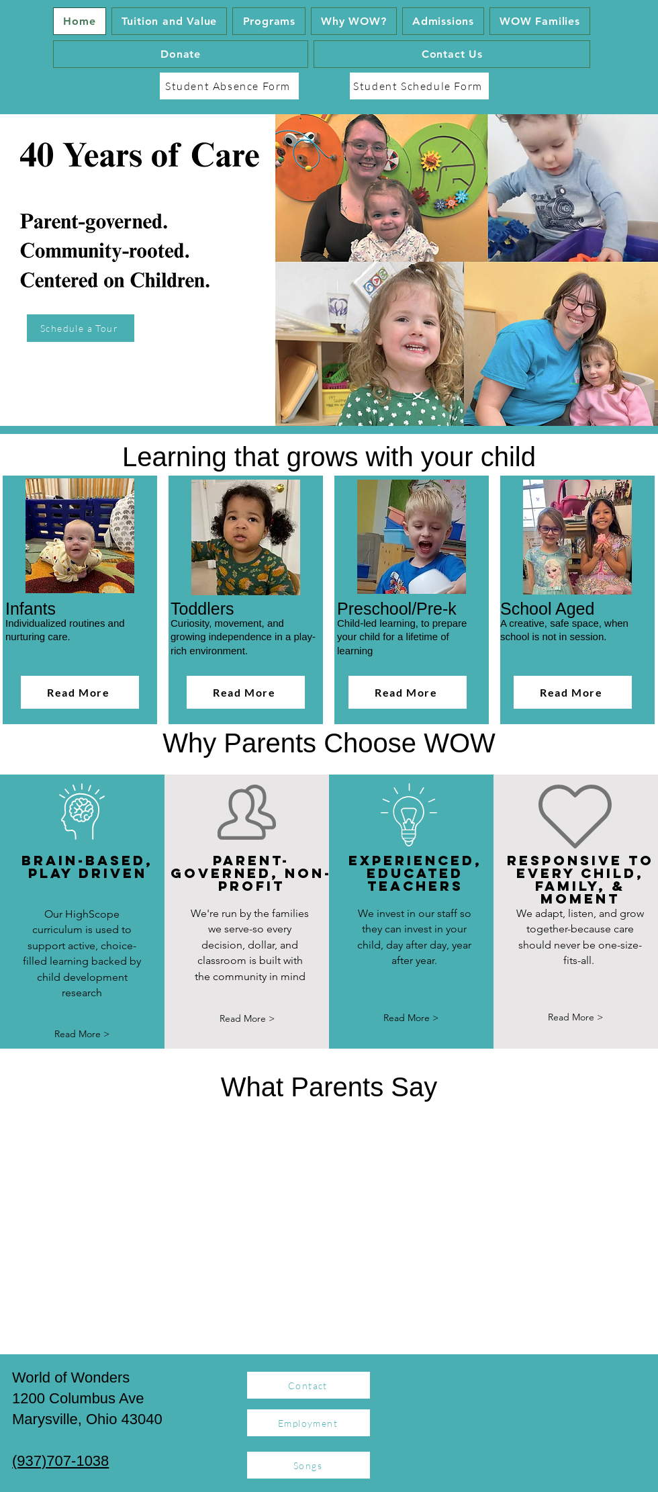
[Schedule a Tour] (80, 328)
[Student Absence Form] (229, 86)
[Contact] (308, 1385)
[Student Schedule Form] (419, 86)
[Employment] (308, 1423)
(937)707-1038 (60, 1460)
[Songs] (308, 1465)
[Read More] (80, 692)
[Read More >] (82, 1034)
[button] (269, 21)
